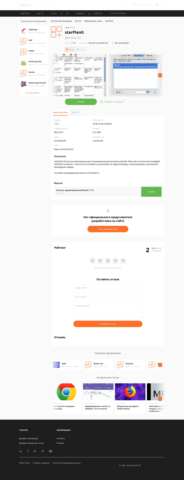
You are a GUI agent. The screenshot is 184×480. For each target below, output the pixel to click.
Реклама (60, 443)
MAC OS (40, 13)
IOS (67, 13)
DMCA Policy (24, 463)
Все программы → (34, 93)
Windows (81, 49)
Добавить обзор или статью (31, 443)
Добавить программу (28, 438)
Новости (98, 13)
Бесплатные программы (61, 21)
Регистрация (145, 5)
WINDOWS (25, 13)
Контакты (61, 438)
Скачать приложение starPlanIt (75, 190)
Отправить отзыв (108, 324)
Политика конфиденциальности (66, 463)
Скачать (81, 101)
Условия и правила (41, 463)
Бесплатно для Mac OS (98, 43)
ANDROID (80, 13)
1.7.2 (70, 43)
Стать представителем (108, 229)
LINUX (53, 13)
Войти (135, 5)
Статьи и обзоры (118, 13)
